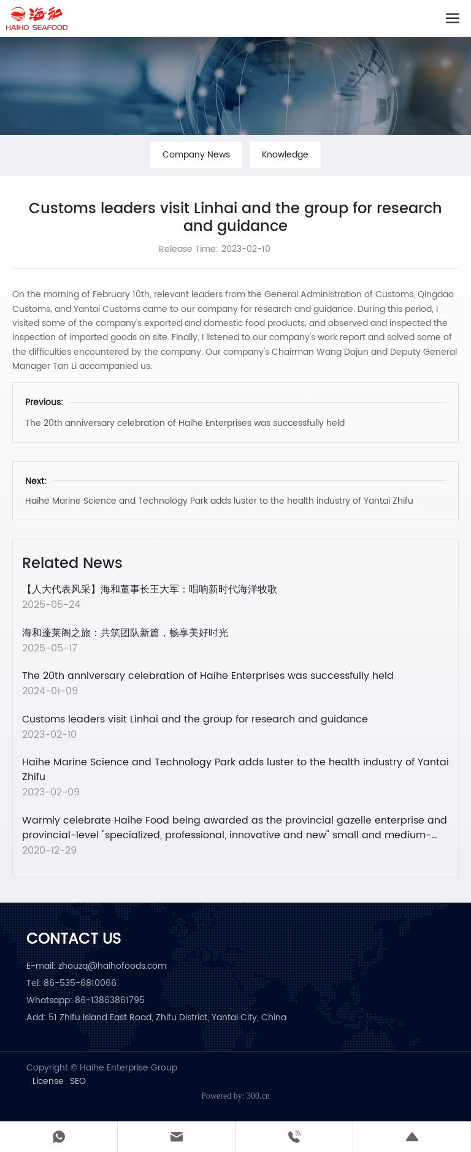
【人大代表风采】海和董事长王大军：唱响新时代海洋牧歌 (149, 589)
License (48, 1081)
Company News (196, 155)
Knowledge (285, 155)
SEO (78, 1081)
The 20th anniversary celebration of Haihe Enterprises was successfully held (185, 423)
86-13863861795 (110, 1000)
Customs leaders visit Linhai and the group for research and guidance (195, 719)
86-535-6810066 (80, 983)
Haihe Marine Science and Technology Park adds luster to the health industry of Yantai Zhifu (219, 501)
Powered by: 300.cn (235, 1096)
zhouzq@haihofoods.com (112, 966)
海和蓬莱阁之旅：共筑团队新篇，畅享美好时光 (125, 633)
